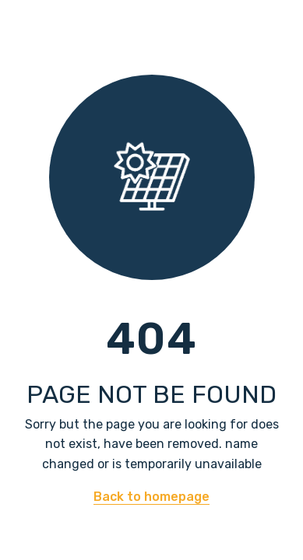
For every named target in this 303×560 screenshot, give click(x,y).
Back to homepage (151, 496)
